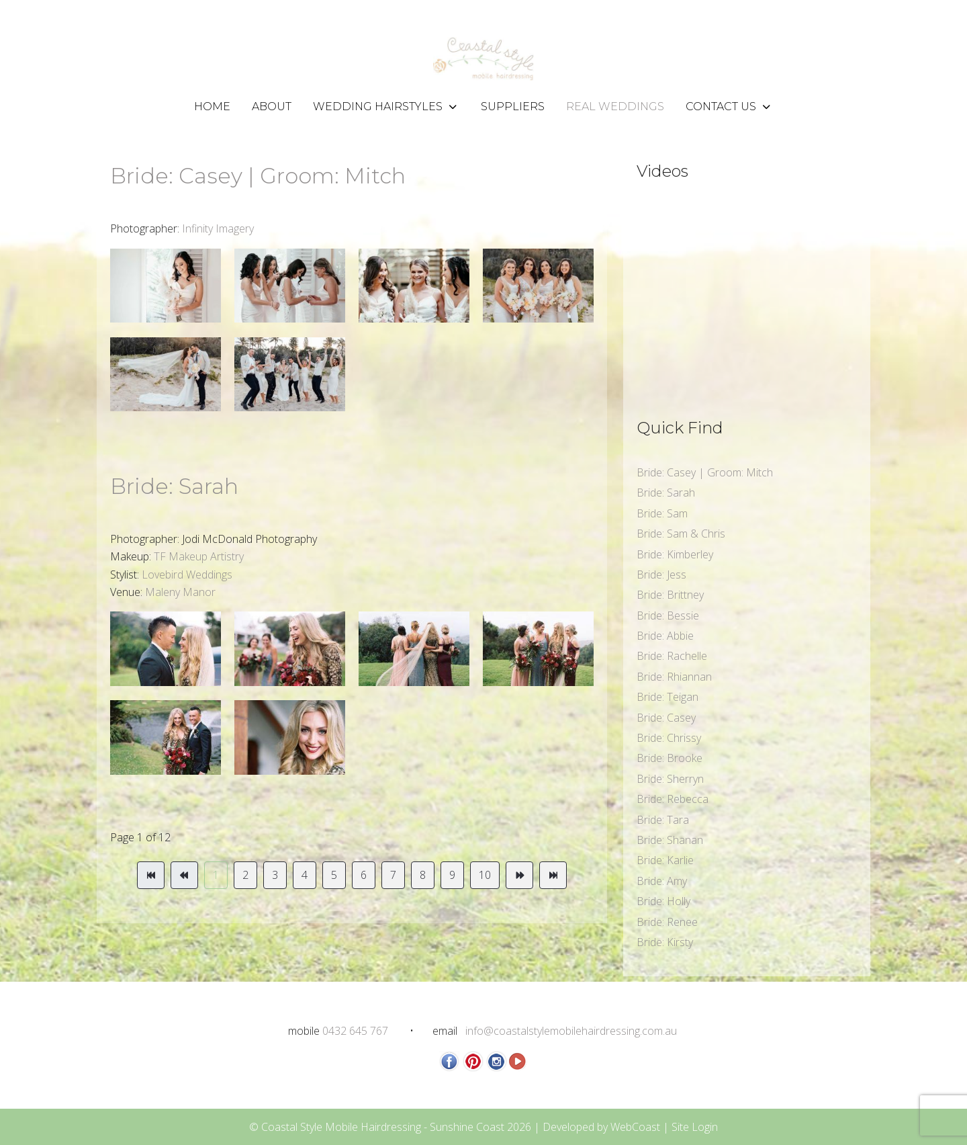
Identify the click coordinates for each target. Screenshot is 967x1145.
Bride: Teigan (667, 696)
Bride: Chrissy (669, 737)
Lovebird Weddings (187, 574)
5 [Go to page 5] (334, 874)
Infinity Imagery (216, 228)
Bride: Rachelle (672, 655)
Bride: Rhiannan (674, 676)
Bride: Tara (663, 819)
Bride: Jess (661, 574)
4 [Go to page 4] (305, 874)
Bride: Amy (662, 881)
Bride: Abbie (665, 635)
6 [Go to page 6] (364, 874)
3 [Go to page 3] (275, 874)
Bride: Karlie (665, 860)
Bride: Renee (667, 922)
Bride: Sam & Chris (681, 533)
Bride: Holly (663, 901)
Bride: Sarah (174, 486)
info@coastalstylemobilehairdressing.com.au (571, 1030)
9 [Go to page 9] (452, 874)
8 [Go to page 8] (423, 874)
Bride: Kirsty (665, 942)
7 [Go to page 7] (393, 874)
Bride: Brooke (669, 758)
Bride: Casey (666, 717)
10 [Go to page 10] (485, 874)
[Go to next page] (519, 874)
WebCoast (635, 1126)
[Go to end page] (553, 874)
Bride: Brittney (670, 594)
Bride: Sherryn (670, 778)
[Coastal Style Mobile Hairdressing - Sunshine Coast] (483, 59)
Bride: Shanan (670, 840)
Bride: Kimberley (675, 554)
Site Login (695, 1126)
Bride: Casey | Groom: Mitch (258, 176)
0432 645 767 (355, 1030)
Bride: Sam (662, 513)
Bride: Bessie (668, 615)
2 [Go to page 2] (245, 874)
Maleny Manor (180, 592)
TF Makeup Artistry (199, 556)
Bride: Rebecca (672, 799)
